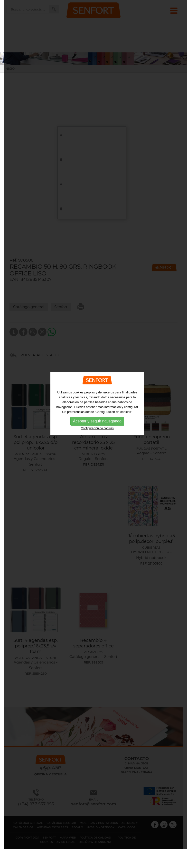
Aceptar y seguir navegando (97, 409)
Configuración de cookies (97, 416)
